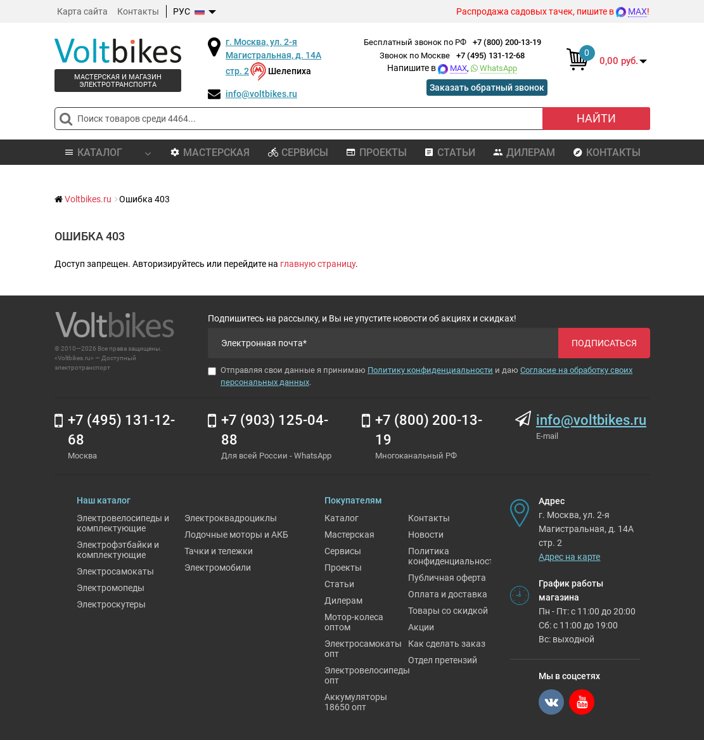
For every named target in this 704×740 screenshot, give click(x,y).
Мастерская (210, 152)
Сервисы (298, 152)
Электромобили (217, 567)
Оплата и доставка (447, 594)
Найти (596, 118)
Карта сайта (82, 11)
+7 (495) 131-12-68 (490, 55)
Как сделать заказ (446, 644)
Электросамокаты (115, 571)
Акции (421, 627)
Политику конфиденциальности (430, 370)
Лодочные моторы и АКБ (236, 534)
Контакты (138, 11)
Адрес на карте (569, 557)
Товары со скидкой (448, 611)
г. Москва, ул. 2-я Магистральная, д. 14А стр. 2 (273, 56)
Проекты (376, 152)
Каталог (341, 518)
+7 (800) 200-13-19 (507, 42)
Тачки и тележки (218, 551)
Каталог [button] (107, 152)
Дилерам (524, 152)
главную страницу (317, 264)
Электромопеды (110, 588)
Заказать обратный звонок (487, 87)
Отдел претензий (442, 660)
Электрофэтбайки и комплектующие (118, 550)
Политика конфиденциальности (453, 556)
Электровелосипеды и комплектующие (123, 523)
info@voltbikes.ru (261, 94)
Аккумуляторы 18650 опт (355, 702)
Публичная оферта (447, 578)
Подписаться (604, 343)
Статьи (449, 152)
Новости (426, 534)
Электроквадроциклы (230, 518)
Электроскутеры (111, 604)
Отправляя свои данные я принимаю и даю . (420, 376)
